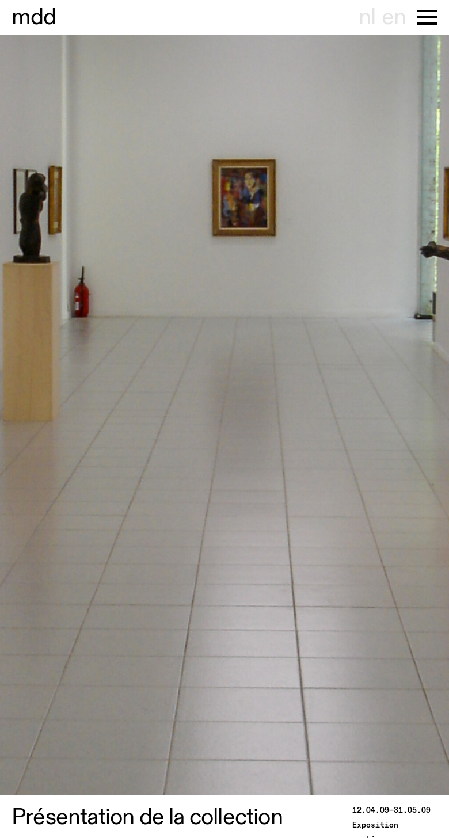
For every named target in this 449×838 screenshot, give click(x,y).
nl (367, 17)
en (394, 17)
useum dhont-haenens (34, 17)
